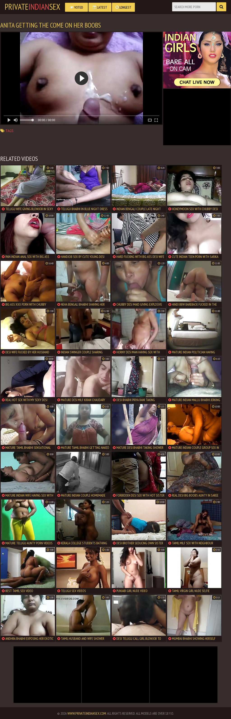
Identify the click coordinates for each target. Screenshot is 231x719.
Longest (123, 7)
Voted (76, 7)
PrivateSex (32, 6)
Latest (100, 7)
